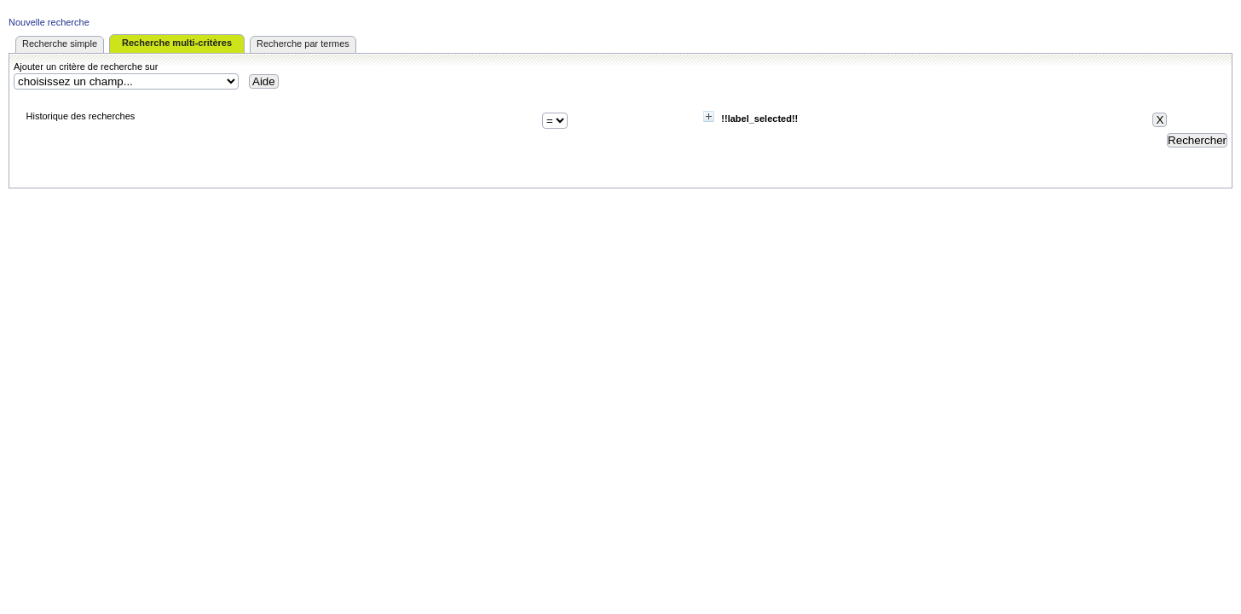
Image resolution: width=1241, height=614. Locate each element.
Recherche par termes (303, 43)
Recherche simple (59, 43)
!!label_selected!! (759, 118)
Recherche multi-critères (177, 43)
